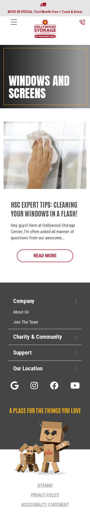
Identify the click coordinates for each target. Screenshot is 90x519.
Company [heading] (24, 301)
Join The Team (25, 322)
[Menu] (14, 25)
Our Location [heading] (27, 368)
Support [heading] (22, 352)
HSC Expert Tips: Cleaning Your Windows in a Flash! (44, 208)
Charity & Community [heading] (37, 336)
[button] (76, 301)
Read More (53, 255)
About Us (21, 311)
